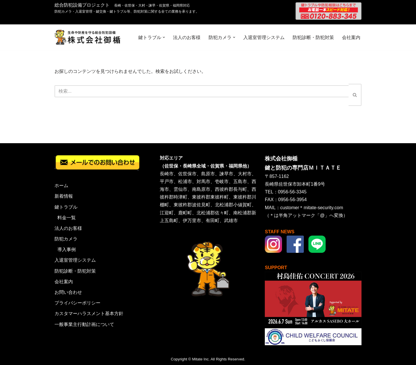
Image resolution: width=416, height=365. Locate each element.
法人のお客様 (187, 37)
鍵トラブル (66, 207)
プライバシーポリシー (77, 302)
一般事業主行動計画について (84, 324)
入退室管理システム (264, 37)
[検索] (202, 91)
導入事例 (66, 249)
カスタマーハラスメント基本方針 (89, 313)
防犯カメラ (66, 238)
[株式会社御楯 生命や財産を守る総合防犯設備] (87, 37)
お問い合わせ (68, 292)
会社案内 (351, 37)
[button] (164, 37)
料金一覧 (66, 217)
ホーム (61, 185)
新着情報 (64, 196)
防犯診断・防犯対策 (313, 37)
